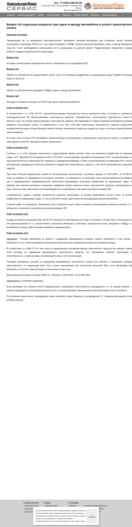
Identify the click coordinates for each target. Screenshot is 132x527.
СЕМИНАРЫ (66, 15)
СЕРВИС (41, 15)
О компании (74, 503)
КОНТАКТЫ (95, 15)
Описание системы (32, 506)
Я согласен (91, 516)
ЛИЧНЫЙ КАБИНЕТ (109, 15)
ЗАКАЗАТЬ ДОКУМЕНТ (26, 15)
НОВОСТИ (11, 15)
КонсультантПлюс (32, 503)
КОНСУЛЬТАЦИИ (53, 15)
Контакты (72, 506)
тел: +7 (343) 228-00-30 (68, 2)
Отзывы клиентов (31, 512)
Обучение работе (51, 506)
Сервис (48, 503)
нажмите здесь (80, 521)
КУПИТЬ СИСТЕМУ (81, 15)
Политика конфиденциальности (95, 506)
